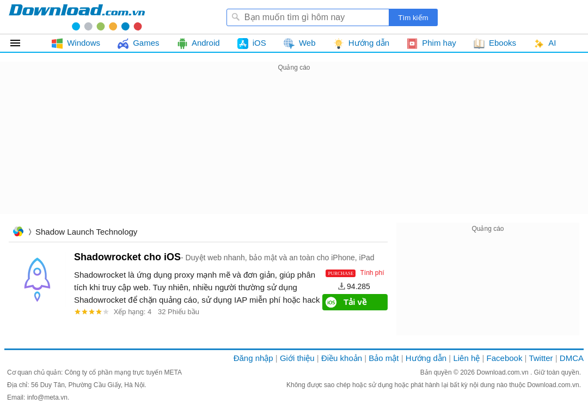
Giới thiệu (297, 358)
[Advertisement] (294, 150)
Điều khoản (341, 358)
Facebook (505, 358)
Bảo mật (384, 358)
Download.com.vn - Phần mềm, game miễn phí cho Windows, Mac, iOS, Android (77, 17)
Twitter (541, 358)
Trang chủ (17, 233)
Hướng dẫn (426, 358)
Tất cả (21, 43)
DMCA (572, 358)
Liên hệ (466, 358)
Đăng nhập (253, 358)
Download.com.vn (503, 372)
